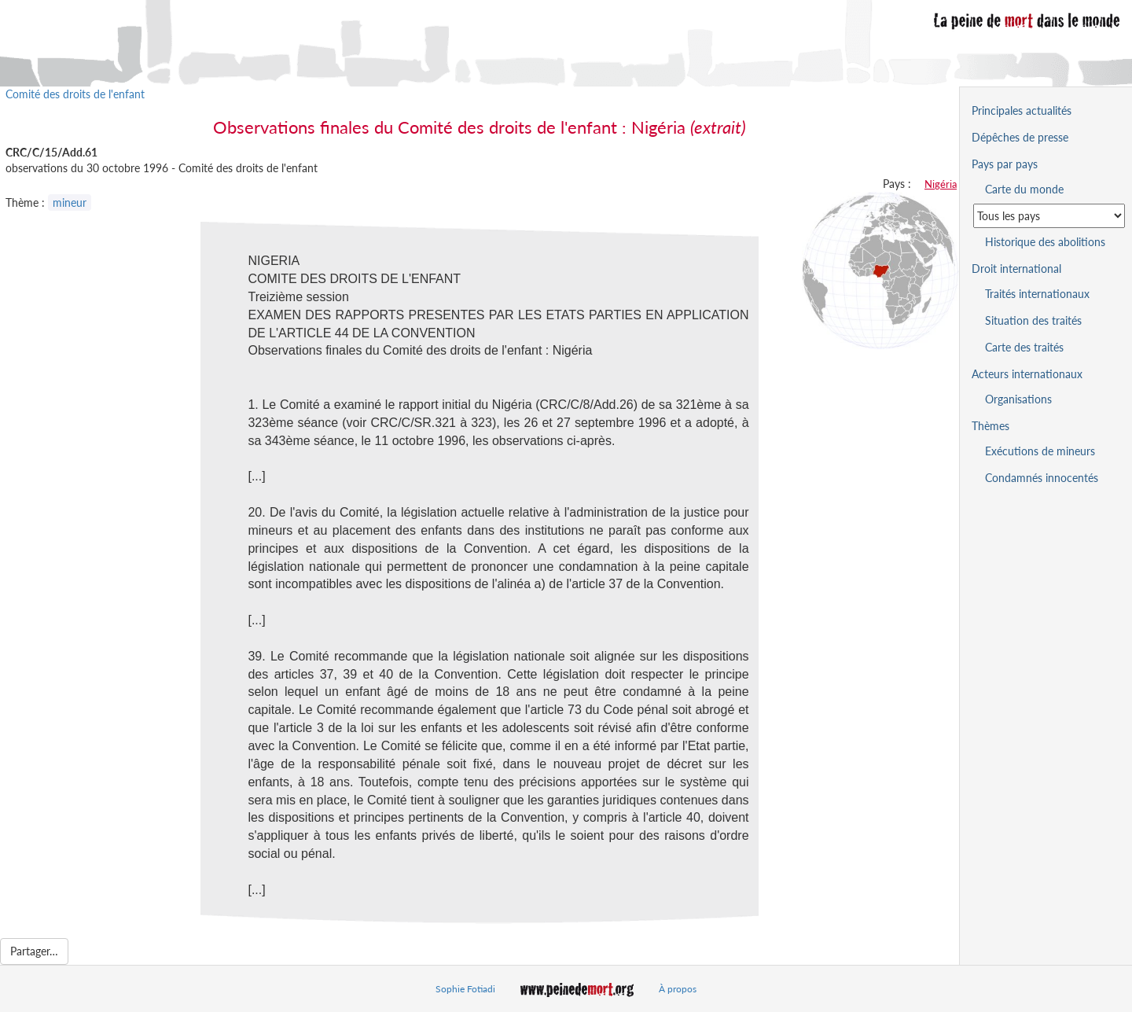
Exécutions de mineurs (1040, 451)
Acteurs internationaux (1027, 374)
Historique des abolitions (1045, 241)
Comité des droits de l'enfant (75, 94)
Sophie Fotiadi (465, 989)
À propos (677, 989)
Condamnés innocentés (1041, 477)
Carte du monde (1024, 189)
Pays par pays (1005, 164)
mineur (69, 202)
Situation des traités (1033, 320)
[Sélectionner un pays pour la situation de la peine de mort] (1049, 216)
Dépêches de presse (1020, 137)
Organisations (1018, 399)
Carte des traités (1024, 347)
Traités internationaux (1037, 293)
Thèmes (990, 425)
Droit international (1016, 268)
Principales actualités (1021, 110)
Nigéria (940, 184)
